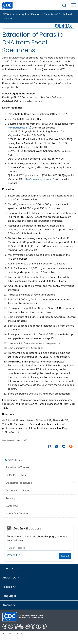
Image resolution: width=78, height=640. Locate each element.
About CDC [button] (11, 577)
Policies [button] (9, 587)
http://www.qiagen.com (39, 179)
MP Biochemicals (20, 127)
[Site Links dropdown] (73, 5)
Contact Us (12, 506)
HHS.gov (6, 633)
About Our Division (17, 513)
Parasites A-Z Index (17, 467)
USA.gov (18, 633)
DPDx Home (15, 460)
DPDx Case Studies (17, 475)
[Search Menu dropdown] (64, 5)
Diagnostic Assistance (18, 490)
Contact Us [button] (11, 568)
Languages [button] (11, 596)
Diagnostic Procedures (19, 482)
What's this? (14, 555)
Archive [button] (9, 605)
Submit (65, 556)
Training (10, 498)
